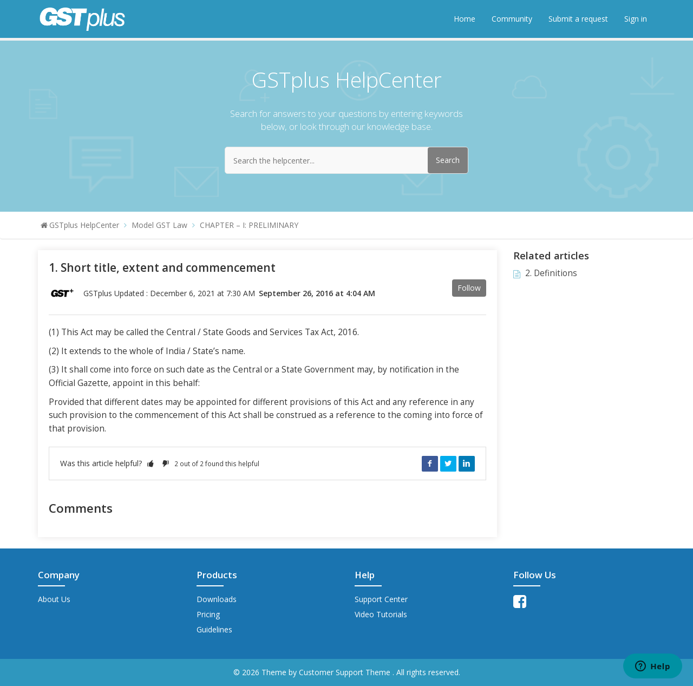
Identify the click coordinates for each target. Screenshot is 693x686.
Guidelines (214, 629)
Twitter (448, 463)
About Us (54, 599)
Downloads (217, 599)
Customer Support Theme (346, 672)
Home (464, 19)
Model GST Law (159, 225)
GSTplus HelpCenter (84, 225)
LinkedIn (467, 463)
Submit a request (578, 19)
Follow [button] (469, 288)
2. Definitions (551, 273)
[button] (150, 463)
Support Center (381, 599)
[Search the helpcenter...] (346, 160)
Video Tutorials (381, 614)
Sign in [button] (635, 19)
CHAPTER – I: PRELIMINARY (249, 225)
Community (512, 19)
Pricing (208, 614)
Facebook (430, 463)
